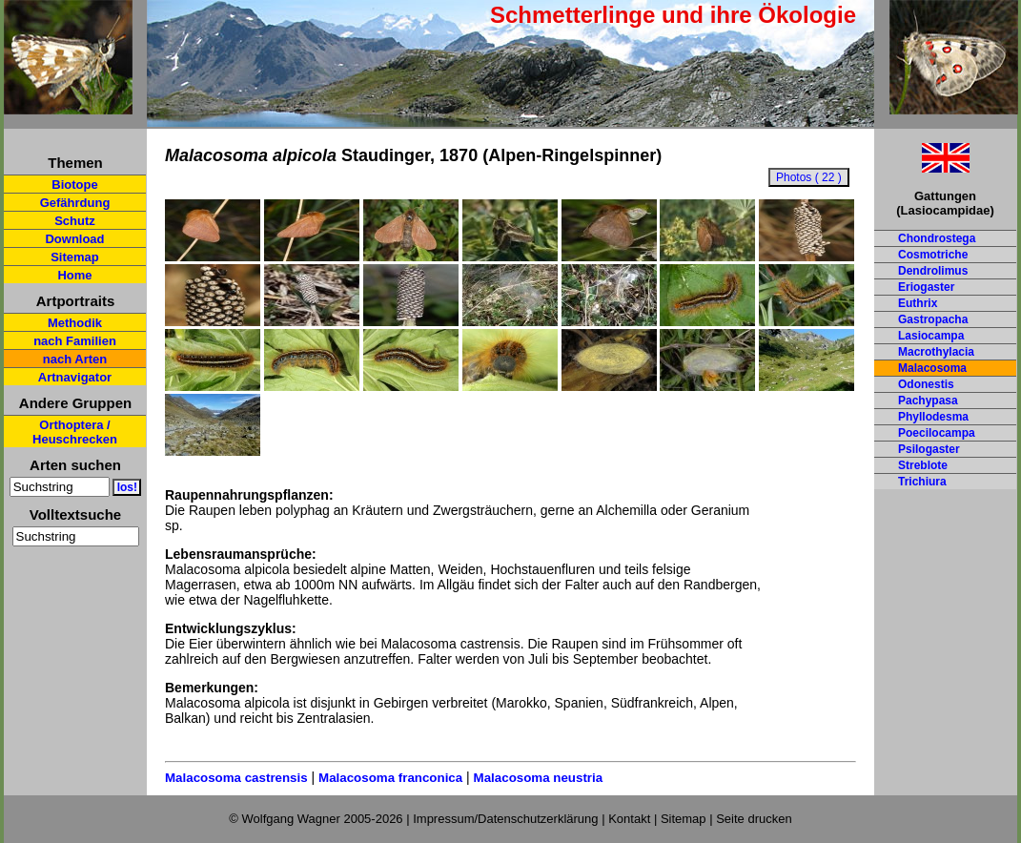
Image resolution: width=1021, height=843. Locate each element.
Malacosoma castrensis (236, 778)
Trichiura (922, 481)
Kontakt (629, 819)
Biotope (74, 184)
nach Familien (74, 341)
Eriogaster (926, 287)
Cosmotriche (933, 254)
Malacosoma (932, 368)
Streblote (923, 465)
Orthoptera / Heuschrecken (74, 432)
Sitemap (75, 257)
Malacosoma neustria (538, 778)
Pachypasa (928, 400)
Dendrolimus (933, 271)
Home (74, 275)
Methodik (75, 323)
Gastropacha (933, 319)
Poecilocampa (936, 433)
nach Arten (75, 359)
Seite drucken (754, 819)
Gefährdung (75, 202)
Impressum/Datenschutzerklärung (505, 819)
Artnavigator (75, 377)
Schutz (74, 221)
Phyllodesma (933, 416)
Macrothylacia (936, 352)
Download (74, 239)
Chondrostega (936, 238)
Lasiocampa (931, 335)
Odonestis (926, 384)
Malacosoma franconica (390, 778)
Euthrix (917, 303)
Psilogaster (929, 449)
